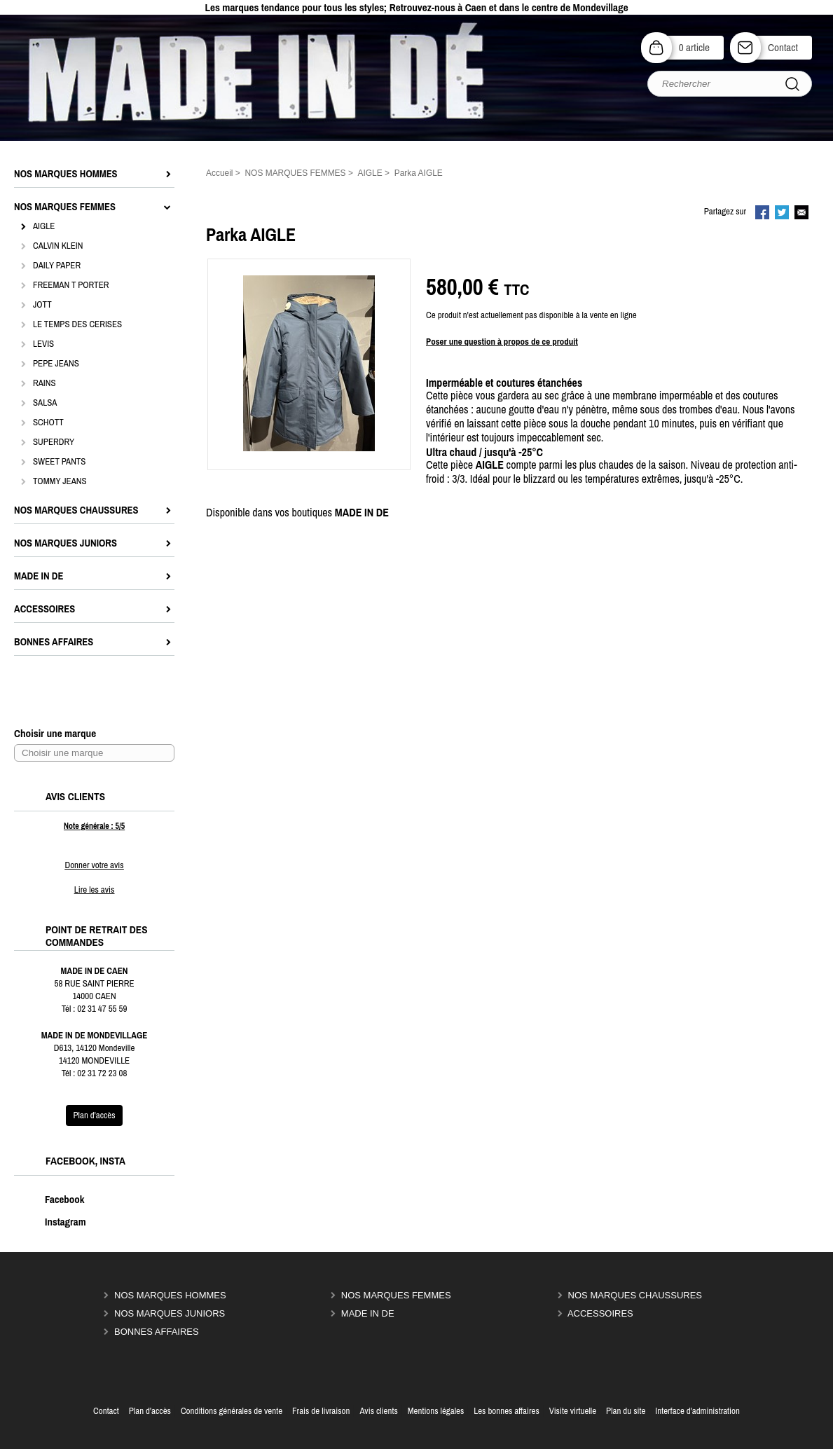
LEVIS (43, 344)
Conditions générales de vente (231, 1411)
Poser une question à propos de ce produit (502, 342)
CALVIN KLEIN (58, 246)
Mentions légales (436, 1411)
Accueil (219, 173)
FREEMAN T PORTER (71, 285)
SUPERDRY (53, 442)
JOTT (42, 304)
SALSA (45, 402)
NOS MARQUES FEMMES (396, 1295)
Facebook (50, 1199)
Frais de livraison (321, 1411)
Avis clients (378, 1411)
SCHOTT (48, 422)
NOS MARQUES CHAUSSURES (635, 1295)
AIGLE (44, 226)
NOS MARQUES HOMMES (170, 1295)
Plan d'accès (150, 1411)
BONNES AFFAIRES (156, 1331)
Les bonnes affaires (506, 1411)
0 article (694, 47)
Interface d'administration (697, 1411)
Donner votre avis (93, 865)
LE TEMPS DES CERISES (77, 324)
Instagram (50, 1222)
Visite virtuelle (572, 1411)
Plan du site (625, 1411)
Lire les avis (94, 889)
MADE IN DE (367, 1313)
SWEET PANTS (59, 461)
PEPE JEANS (56, 363)
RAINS (44, 383)
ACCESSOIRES (600, 1313)
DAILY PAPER (57, 265)
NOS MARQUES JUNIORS (169, 1313)
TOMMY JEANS (60, 481)
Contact (783, 47)
